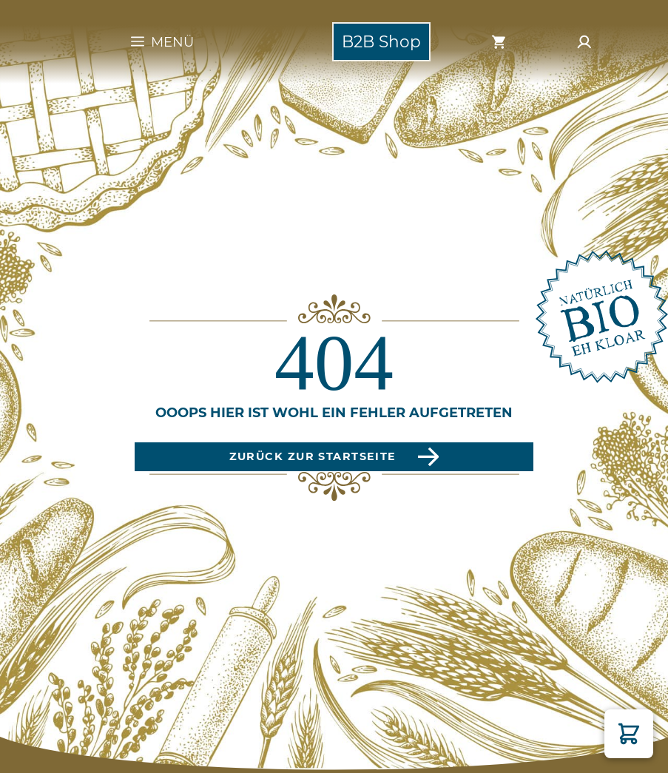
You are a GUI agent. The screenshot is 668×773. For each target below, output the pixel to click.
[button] (628, 733)
